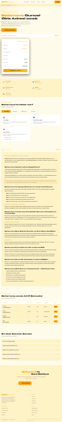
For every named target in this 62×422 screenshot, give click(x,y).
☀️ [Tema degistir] (53, 1)
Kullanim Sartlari (35, 410)
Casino (38, 1)
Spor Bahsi (33, 1)
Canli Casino (34, 403)
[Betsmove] (15, 395)
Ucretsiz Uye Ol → (23, 30)
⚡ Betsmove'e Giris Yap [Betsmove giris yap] (9, 30)
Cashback (3, 414)
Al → (56, 306)
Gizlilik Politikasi (34, 408)
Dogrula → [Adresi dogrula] (57, 35)
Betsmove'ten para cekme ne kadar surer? (31, 354)
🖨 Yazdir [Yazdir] (58, 149)
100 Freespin (3, 412)
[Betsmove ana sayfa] (9, 2)
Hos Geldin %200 (4, 408)
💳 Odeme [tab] (33, 111)
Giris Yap (57, 1)
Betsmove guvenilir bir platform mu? (31, 345)
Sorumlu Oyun (34, 412)
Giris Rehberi (26, 1)
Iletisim (33, 414)
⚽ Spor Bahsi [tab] (6, 111)
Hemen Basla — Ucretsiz (15, 70)
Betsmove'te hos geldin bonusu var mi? (31, 350)
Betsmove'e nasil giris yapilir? (31, 341)
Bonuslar (43, 1)
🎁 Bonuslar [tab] (24, 111)
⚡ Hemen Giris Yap (24, 383)
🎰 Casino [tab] (15, 111)
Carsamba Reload (4, 410)
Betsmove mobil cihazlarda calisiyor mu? (31, 358)
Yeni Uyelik (34, 398)
